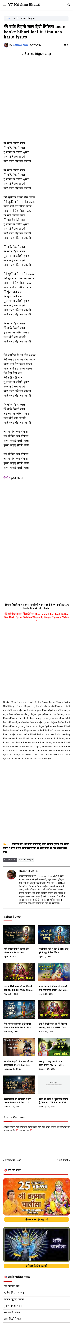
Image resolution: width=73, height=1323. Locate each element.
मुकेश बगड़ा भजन (13, 1306)
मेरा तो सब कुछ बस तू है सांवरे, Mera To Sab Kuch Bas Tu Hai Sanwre (17, 1026)
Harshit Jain (28, 871)
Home (9, 18)
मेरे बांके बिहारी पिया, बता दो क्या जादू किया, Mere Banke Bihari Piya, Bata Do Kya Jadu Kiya (19, 1063)
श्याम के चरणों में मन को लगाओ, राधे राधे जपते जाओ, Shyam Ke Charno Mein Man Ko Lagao (53, 988)
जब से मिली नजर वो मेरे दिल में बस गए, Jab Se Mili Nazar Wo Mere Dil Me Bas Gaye (53, 1026)
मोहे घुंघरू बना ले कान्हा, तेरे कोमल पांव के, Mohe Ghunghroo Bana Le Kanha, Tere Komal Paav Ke (18, 951)
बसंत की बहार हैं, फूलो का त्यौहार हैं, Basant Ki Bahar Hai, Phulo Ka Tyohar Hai (53, 1101)
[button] (4, 5)
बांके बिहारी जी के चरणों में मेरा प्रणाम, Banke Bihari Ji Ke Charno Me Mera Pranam (18, 1101)
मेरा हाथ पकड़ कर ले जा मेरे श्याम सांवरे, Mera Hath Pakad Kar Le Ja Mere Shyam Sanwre (52, 1063)
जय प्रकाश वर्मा (11, 1286)
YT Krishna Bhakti (24, 4)
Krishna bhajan (26, 18)
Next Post (62, 1160)
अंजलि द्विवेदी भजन (14, 1300)
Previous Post (13, 1160)
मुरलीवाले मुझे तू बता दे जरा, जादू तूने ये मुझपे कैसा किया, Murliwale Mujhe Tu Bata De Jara (53, 951)
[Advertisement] (36, 100)
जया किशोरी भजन (13, 1319)
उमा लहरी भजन (12, 1313)
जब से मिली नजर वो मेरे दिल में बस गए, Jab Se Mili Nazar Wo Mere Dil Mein (18, 988)
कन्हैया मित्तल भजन (14, 1293)
